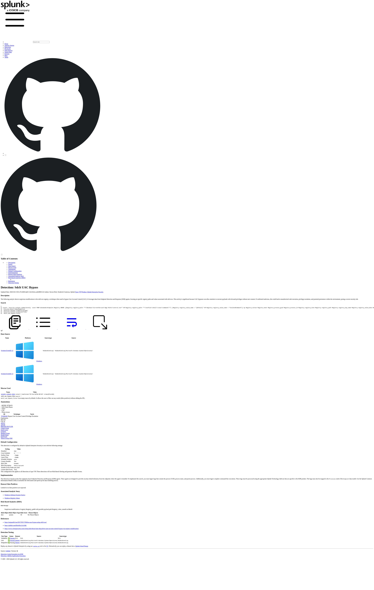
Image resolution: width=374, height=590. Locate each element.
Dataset (17, 542)
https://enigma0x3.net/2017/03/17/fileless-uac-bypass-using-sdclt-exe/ (25, 524)
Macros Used (12, 267)
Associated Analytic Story (16, 276)
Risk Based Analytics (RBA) (16, 278)
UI (47, 548)
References (11, 281)
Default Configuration (15, 271)
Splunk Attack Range (81, 548)
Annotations (12, 269)
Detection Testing (13, 283)
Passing (12, 540)
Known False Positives (15, 274)
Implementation (13, 273)
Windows (39, 363)
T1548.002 (4, 418)
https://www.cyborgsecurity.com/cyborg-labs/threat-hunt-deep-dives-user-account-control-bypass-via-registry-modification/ (41, 530)
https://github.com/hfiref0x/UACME (15, 527)
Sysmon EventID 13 (7, 375)
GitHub (8, 552)
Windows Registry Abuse (12, 500)
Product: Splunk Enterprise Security (92, 292)
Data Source (12, 266)
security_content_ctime (8, 396)
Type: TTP (78, 292)
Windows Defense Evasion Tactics (14, 496)
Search (10, 264)
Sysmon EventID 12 (7, 352)
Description (11, 262)
